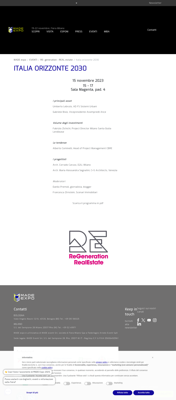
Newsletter (155, 3)
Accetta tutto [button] (144, 397)
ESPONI (64, 31)
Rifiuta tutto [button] (122, 397)
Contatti (151, 29)
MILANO (18, 324)
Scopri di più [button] (32, 397)
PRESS (78, 31)
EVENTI (93, 31)
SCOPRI (36, 31)
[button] (152, 362)
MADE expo (20, 59)
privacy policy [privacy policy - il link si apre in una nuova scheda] (102, 366)
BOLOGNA (19, 315)
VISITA (49, 31)
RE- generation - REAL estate (56, 59)
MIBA (107, 31)
